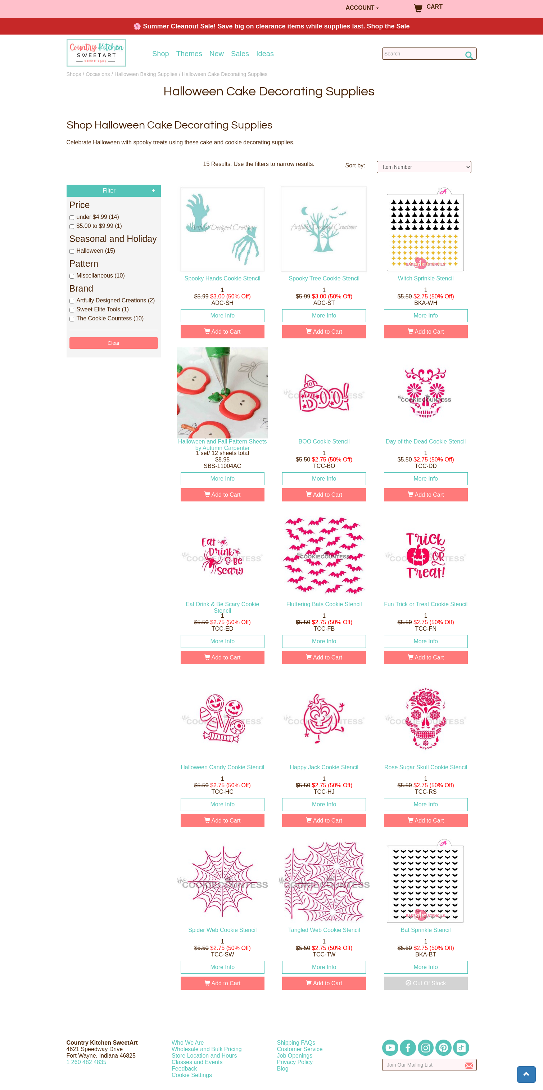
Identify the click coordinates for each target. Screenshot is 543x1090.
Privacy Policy (295, 1062)
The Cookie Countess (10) (106, 318)
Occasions (98, 74)
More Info (222, 315)
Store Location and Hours (204, 1056)
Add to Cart (222, 332)
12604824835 (87, 1062)
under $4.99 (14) (94, 217)
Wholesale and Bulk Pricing (207, 1049)
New (216, 54)
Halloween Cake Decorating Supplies (225, 74)
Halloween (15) (92, 251)
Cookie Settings (192, 1075)
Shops (74, 74)
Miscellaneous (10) (97, 275)
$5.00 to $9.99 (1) (95, 226)
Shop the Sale (388, 26)
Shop (160, 54)
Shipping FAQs (296, 1043)
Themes (189, 54)
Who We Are (188, 1043)
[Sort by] (424, 167)
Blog (283, 1069)
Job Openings (295, 1056)
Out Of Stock (426, 983)
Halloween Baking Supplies (145, 74)
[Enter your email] (429, 1065)
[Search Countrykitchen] (429, 54)
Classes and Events (197, 1062)
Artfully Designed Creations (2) (112, 300)
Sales (240, 54)
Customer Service (300, 1049)
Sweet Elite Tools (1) (99, 309)
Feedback (184, 1069)
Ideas (265, 54)
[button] (526, 1074)
